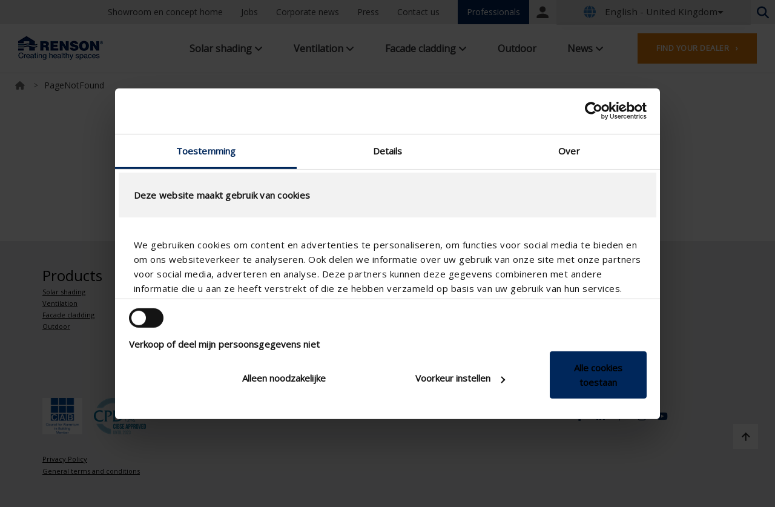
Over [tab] (568, 150)
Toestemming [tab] (206, 150)
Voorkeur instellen (460, 378)
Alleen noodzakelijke (284, 378)
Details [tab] (388, 150)
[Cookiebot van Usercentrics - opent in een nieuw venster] (594, 111)
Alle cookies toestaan (598, 375)
